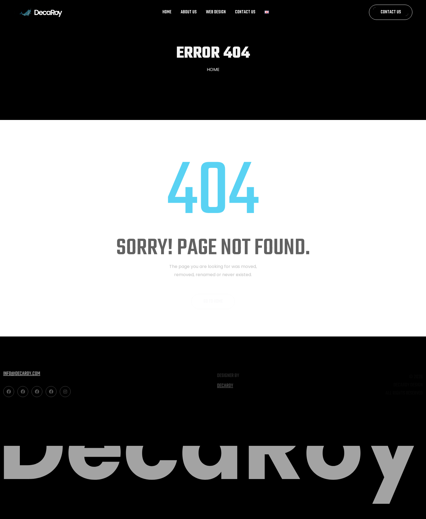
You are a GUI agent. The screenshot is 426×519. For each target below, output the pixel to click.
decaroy (225, 387)
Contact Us (245, 12)
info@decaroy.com (21, 376)
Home (166, 12)
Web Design (216, 12)
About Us (189, 12)
